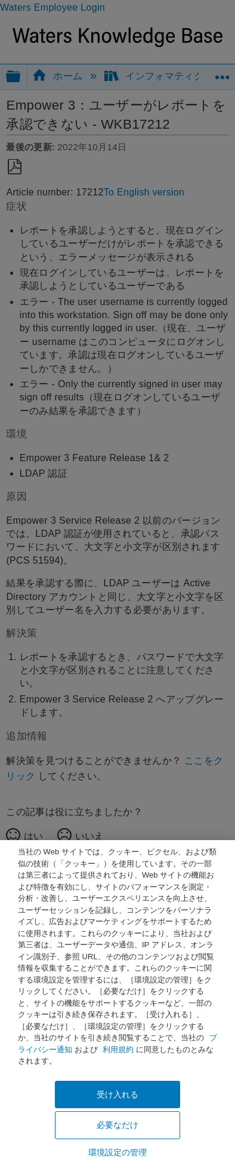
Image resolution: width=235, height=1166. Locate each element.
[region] (117, 1003)
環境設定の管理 (117, 1152)
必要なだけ (118, 1125)
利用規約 (118, 1049)
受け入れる (118, 1094)
